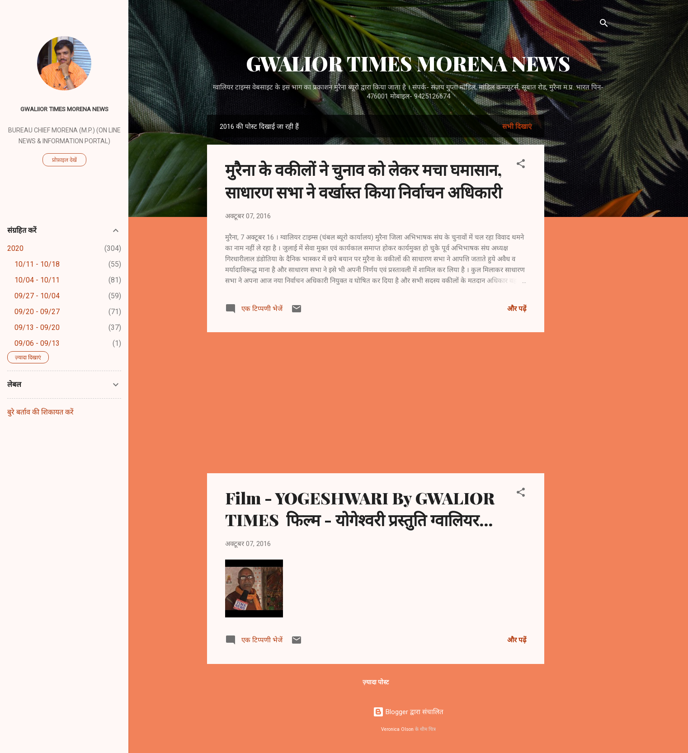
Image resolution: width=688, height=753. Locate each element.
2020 (15, 248)
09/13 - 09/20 (37, 327)
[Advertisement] (580, 250)
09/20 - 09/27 (37, 311)
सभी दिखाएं (517, 126)
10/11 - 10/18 (37, 264)
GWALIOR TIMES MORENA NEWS (408, 63)
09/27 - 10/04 (37, 296)
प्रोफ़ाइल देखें (64, 160)
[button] (520, 165)
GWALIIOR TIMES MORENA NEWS (64, 109)
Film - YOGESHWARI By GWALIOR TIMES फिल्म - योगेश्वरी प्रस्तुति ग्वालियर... (360, 508)
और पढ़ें (516, 309)
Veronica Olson (397, 729)
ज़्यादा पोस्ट (376, 682)
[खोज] (603, 24)
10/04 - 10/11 (37, 280)
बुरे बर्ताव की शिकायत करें (40, 412)
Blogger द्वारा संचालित (408, 712)
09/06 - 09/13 (37, 343)
